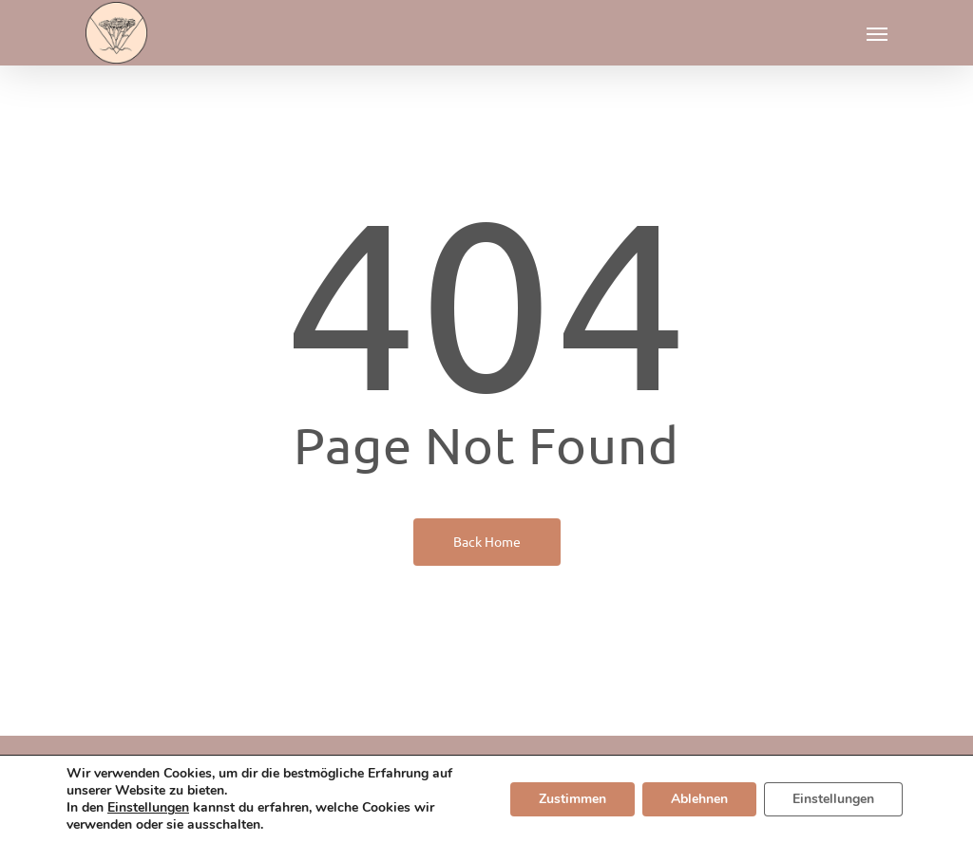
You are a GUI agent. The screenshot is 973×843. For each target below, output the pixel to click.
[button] (877, 33)
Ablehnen (699, 799)
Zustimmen (572, 799)
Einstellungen (148, 807)
